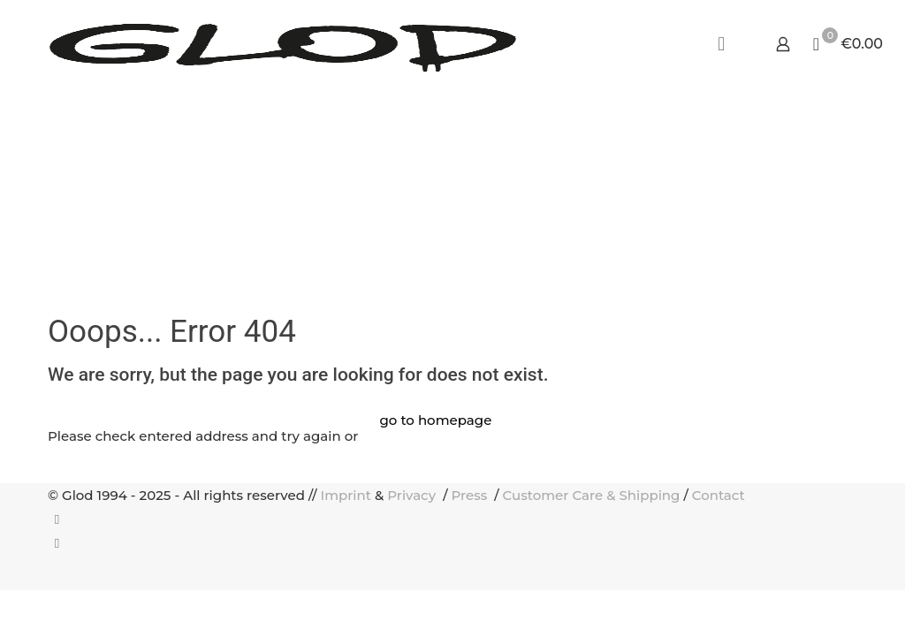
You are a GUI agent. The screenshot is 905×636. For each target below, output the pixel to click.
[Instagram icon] (57, 542)
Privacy (413, 495)
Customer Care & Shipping (592, 495)
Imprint (346, 495)
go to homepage (435, 420)
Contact (718, 495)
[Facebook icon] (57, 519)
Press (471, 495)
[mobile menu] (721, 44)
